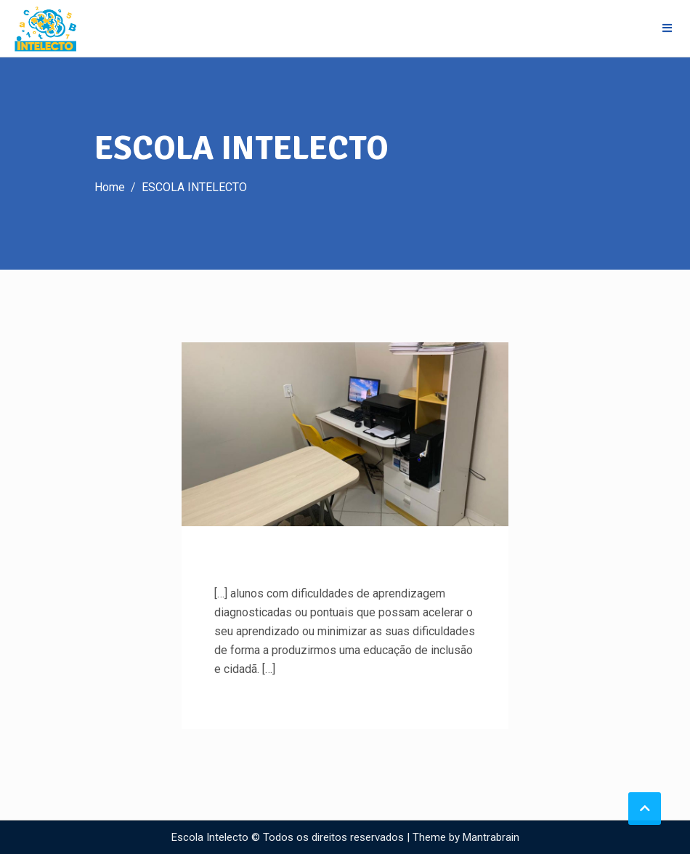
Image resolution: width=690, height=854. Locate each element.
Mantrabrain (491, 837)
